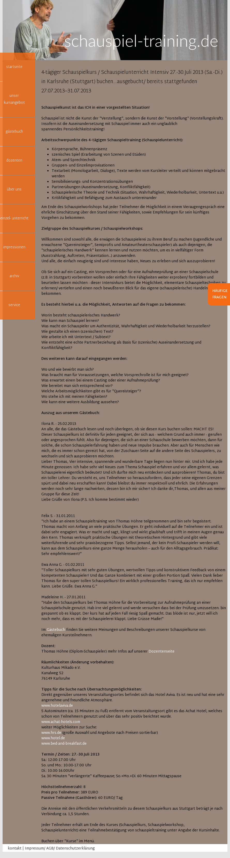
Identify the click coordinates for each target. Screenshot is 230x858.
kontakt (14, 848)
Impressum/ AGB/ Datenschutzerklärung (60, 848)
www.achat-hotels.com (60, 722)
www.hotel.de (53, 738)
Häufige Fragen (220, 294)
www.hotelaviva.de (57, 706)
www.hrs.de (51, 733)
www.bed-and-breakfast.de (64, 744)
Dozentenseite (161, 651)
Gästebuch (56, 630)
